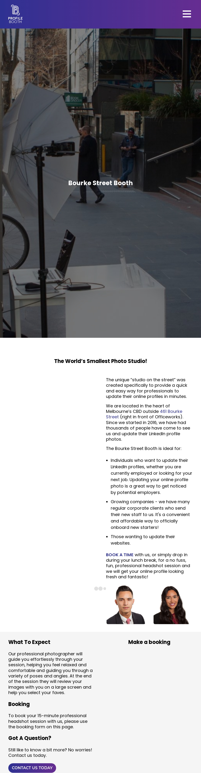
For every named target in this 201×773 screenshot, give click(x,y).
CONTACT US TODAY (32, 768)
